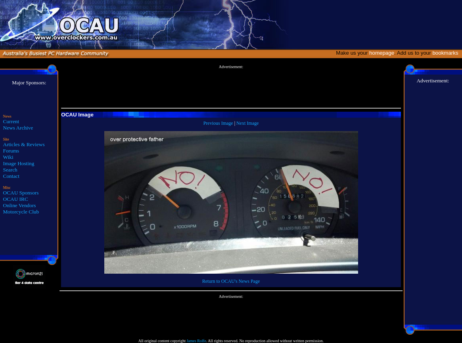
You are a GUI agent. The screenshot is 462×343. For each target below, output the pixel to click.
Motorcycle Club (21, 212)
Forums (11, 151)
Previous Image (218, 123)
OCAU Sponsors (21, 193)
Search (10, 170)
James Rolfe (196, 341)
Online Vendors (19, 205)
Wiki (8, 157)
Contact (11, 176)
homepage (381, 53)
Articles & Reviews (24, 144)
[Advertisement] (231, 87)
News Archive (18, 128)
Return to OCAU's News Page (231, 281)
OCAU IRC (15, 199)
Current (11, 121)
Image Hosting (19, 163)
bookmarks (446, 53)
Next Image (247, 123)
